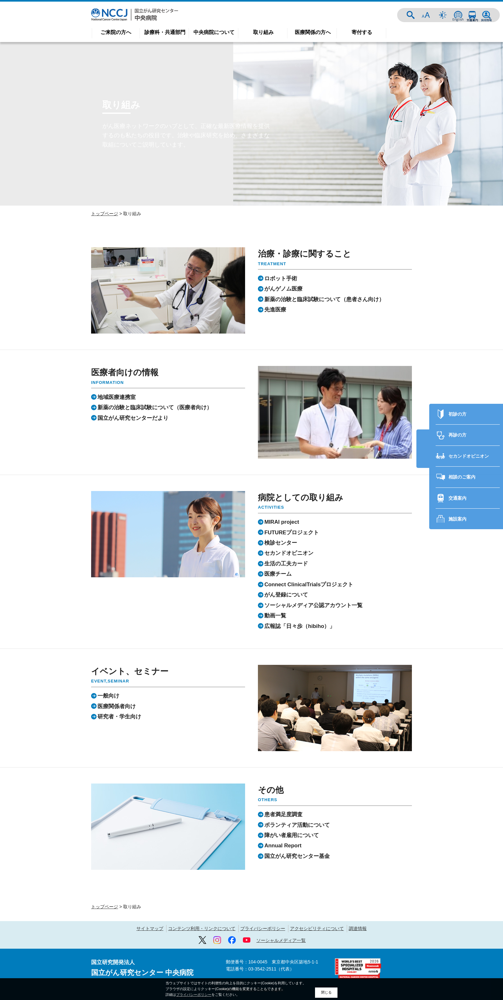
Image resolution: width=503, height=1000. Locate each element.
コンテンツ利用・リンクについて (201, 928)
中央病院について (213, 32)
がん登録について (286, 595)
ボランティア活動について (297, 825)
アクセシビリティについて (317, 928)
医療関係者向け (117, 706)
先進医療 (275, 310)
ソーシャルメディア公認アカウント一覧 (313, 605)
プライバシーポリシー (262, 928)
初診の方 (457, 391)
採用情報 (486, 15)
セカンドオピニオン (468, 433)
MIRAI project (281, 522)
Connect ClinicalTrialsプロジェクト (308, 584)
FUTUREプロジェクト (291, 532)
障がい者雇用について (291, 835)
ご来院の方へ (115, 32)
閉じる (326, 992)
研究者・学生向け (119, 717)
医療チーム (278, 574)
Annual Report (283, 846)
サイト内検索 (411, 15)
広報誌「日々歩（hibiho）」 (299, 626)
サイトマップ (149, 928)
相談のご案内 (461, 454)
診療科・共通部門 (164, 32)
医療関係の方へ (313, 32)
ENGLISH (458, 15)
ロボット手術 (280, 278)
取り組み (263, 32)
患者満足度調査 (283, 814)
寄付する (362, 32)
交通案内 (472, 15)
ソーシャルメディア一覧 (281, 940)
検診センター (280, 543)
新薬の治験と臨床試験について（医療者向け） (155, 407)
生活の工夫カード (286, 564)
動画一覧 (275, 616)
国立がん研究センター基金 (297, 856)
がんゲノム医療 (283, 289)
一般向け (108, 696)
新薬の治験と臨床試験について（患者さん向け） (324, 299)
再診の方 (457, 412)
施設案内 (457, 496)
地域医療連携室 (117, 397)
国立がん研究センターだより (133, 418)
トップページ (104, 213)
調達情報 (358, 928)
